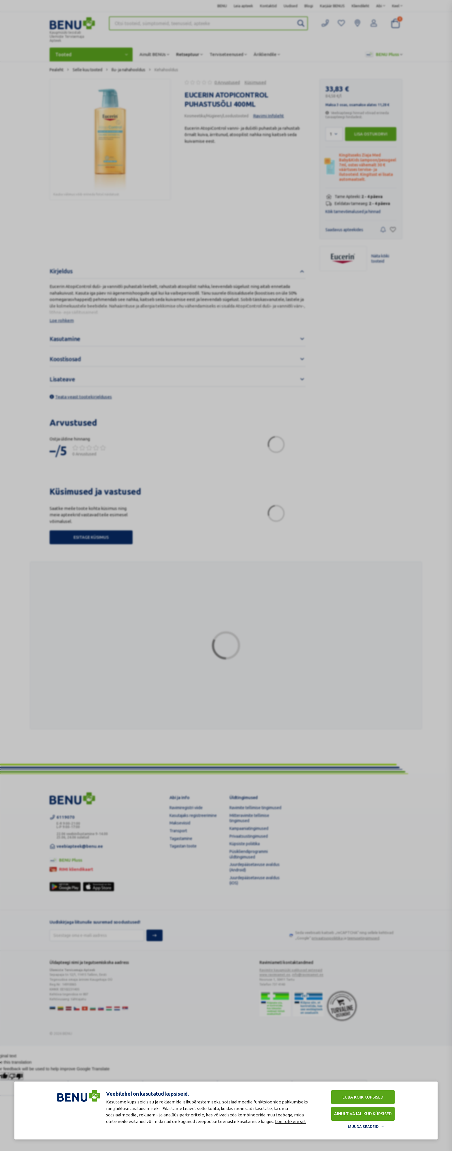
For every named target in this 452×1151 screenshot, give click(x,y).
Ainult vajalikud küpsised (363, 1114)
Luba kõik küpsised (362, 1097)
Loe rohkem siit (290, 1121)
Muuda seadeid (363, 1126)
